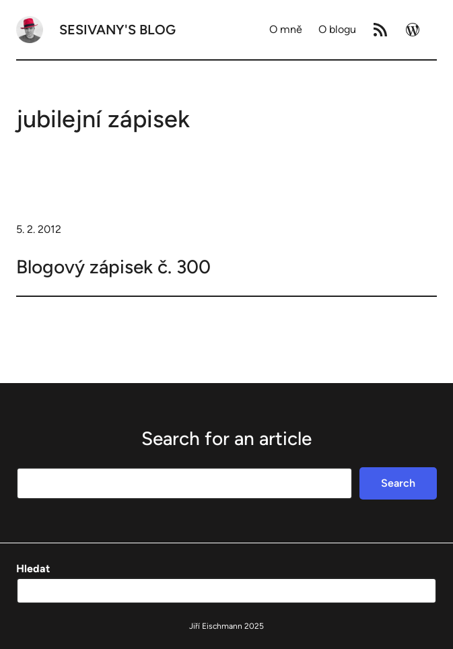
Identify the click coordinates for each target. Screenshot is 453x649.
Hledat (33, 568)
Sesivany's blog (117, 30)
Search (398, 483)
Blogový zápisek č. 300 (113, 266)
